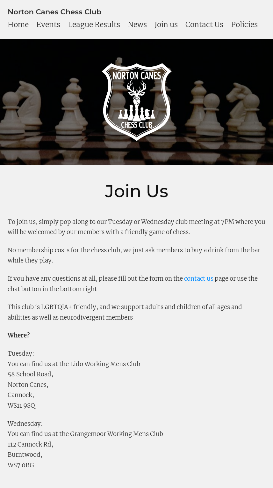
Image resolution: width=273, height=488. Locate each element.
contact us (198, 278)
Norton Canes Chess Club (55, 11)
